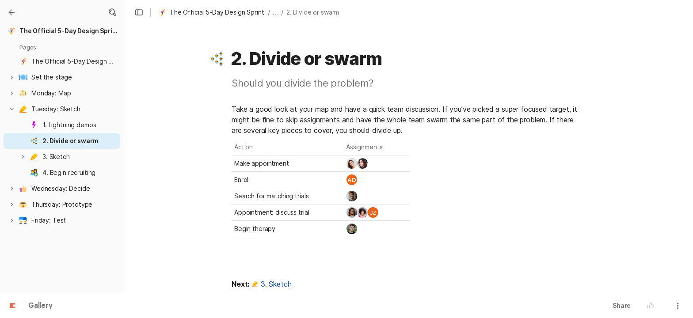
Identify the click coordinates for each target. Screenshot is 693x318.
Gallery (40, 306)
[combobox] (376, 163)
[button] (112, 12)
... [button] (275, 12)
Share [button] (622, 305)
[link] (351, 163)
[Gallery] (11, 12)
